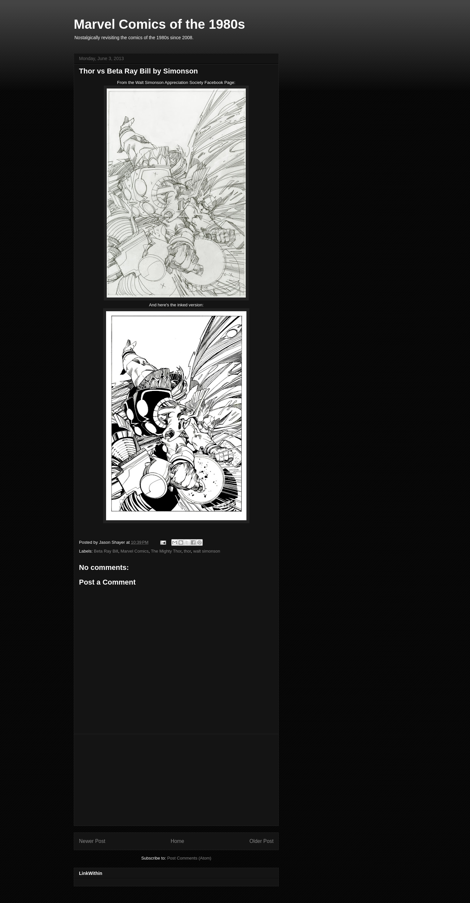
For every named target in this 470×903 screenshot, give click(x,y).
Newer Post (92, 841)
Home (177, 841)
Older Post (261, 841)
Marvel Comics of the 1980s (159, 24)
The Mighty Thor (166, 551)
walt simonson (206, 551)
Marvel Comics (134, 551)
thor (187, 551)
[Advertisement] (176, 780)
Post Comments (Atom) (189, 858)
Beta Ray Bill (106, 551)
